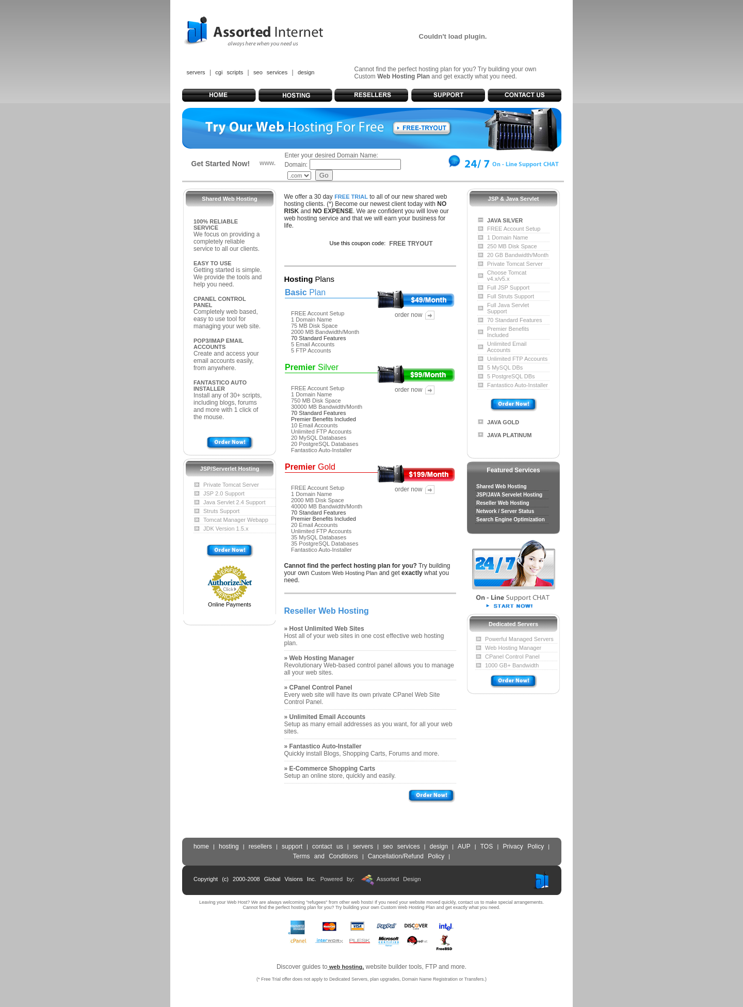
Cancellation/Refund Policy (406, 856)
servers (196, 72)
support (292, 846)
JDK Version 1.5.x (225, 528)
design (306, 72)
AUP (464, 846)
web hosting (345, 967)
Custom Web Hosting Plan (344, 573)
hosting (229, 846)
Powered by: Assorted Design (370, 879)
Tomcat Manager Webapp (235, 520)
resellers (260, 846)
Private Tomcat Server (231, 485)
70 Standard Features (318, 338)
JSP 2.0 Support (224, 493)
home (201, 846)
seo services (270, 72)
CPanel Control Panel (512, 656)
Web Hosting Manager (513, 648)
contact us (327, 846)
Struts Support (221, 511)
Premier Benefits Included (323, 419)
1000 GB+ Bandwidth (512, 665)
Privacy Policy (523, 846)
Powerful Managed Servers (519, 639)
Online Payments (229, 604)
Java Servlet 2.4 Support (234, 502)
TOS (488, 846)
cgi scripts (229, 72)
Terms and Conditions (325, 856)
